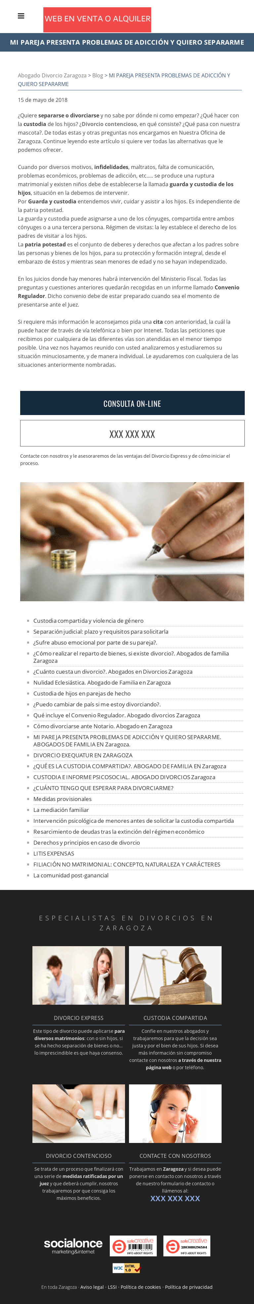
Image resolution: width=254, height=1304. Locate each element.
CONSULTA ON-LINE (132, 403)
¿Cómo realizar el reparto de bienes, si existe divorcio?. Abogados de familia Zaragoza (131, 657)
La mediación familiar (61, 810)
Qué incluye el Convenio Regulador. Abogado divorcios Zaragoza (116, 715)
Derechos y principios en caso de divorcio (86, 842)
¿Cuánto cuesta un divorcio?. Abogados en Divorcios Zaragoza (112, 671)
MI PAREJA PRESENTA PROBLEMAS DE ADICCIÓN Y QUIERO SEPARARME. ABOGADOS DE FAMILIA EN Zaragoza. (127, 740)
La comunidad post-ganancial (70, 875)
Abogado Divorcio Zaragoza (52, 75)
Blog (97, 75)
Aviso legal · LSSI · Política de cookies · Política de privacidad (146, 1287)
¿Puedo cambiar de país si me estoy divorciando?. (97, 704)
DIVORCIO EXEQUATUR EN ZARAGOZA (83, 755)
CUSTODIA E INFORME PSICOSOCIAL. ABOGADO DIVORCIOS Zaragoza (124, 777)
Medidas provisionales (62, 799)
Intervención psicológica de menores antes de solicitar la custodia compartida (133, 820)
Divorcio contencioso (109, 124)
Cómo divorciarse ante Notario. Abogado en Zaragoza (102, 726)
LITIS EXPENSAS (53, 853)
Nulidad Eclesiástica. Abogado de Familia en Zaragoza (102, 682)
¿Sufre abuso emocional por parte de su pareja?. (95, 642)
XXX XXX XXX (132, 434)
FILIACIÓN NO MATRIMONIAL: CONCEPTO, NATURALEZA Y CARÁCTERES (126, 864)
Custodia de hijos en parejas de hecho (82, 693)
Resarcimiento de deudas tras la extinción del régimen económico (118, 831)
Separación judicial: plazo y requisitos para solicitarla (100, 631)
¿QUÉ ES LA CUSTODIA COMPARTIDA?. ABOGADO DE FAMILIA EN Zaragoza (129, 766)
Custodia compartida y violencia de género (88, 620)
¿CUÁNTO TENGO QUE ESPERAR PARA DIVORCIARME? (103, 788)
